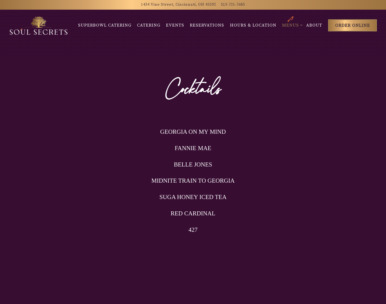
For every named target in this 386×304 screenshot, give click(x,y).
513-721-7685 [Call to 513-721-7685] (233, 4)
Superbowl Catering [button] (104, 25)
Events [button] (175, 25)
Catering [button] (148, 25)
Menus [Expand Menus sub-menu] (291, 25)
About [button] (314, 25)
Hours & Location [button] (253, 25)
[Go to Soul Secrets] (178, 5)
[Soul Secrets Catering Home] (38, 25)
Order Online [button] (352, 25)
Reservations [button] (207, 25)
